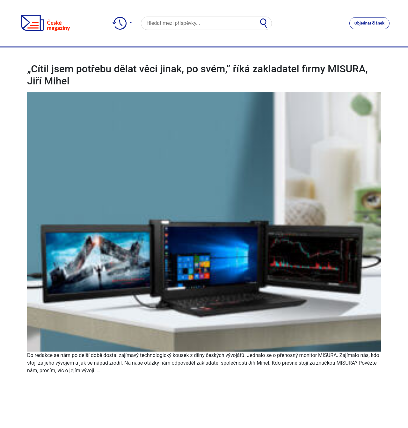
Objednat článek (369, 23)
